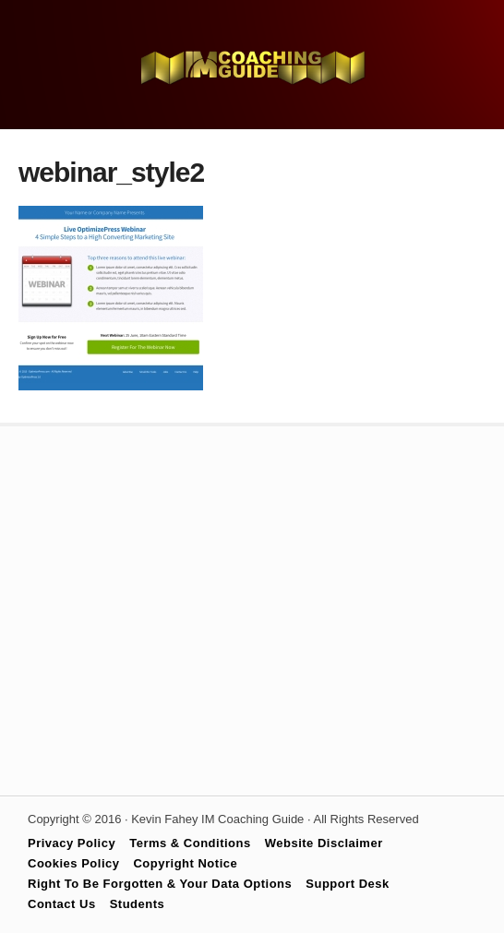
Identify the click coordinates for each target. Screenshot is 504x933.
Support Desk (348, 884)
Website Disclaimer (324, 843)
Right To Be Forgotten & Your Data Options (160, 884)
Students (137, 904)
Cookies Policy (73, 863)
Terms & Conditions (190, 843)
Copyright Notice (185, 863)
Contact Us (62, 904)
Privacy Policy (71, 843)
